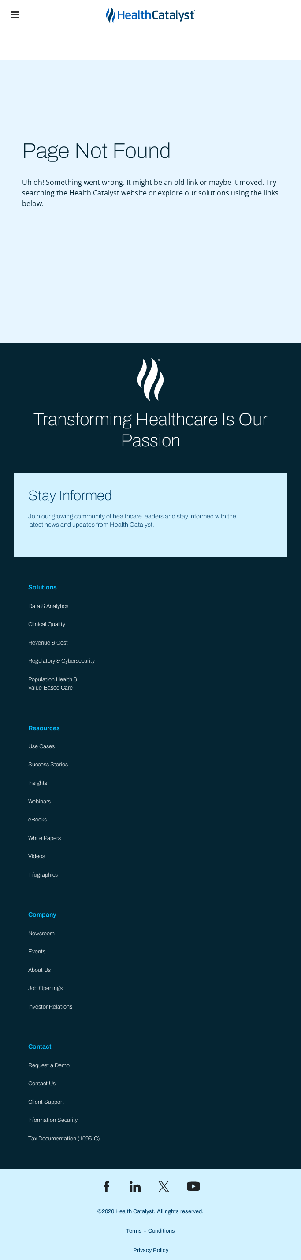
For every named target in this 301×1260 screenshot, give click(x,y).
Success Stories (48, 764)
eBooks (37, 820)
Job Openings (45, 988)
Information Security (53, 1120)
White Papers (44, 838)
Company (42, 914)
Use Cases (41, 746)
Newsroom (41, 933)
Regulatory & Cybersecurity (61, 661)
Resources (44, 727)
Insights (37, 783)
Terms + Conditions (150, 1231)
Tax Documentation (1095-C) (64, 1139)
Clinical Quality (46, 624)
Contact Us (42, 1083)
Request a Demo (49, 1065)
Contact (40, 1046)
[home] (165, 15)
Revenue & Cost (48, 643)
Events (36, 952)
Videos (36, 856)
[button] (15, 15)
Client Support (46, 1102)
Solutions (42, 587)
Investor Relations (50, 1007)
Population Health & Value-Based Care (52, 683)
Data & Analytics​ (48, 606)
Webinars (39, 802)
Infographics (43, 875)
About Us (39, 970)
